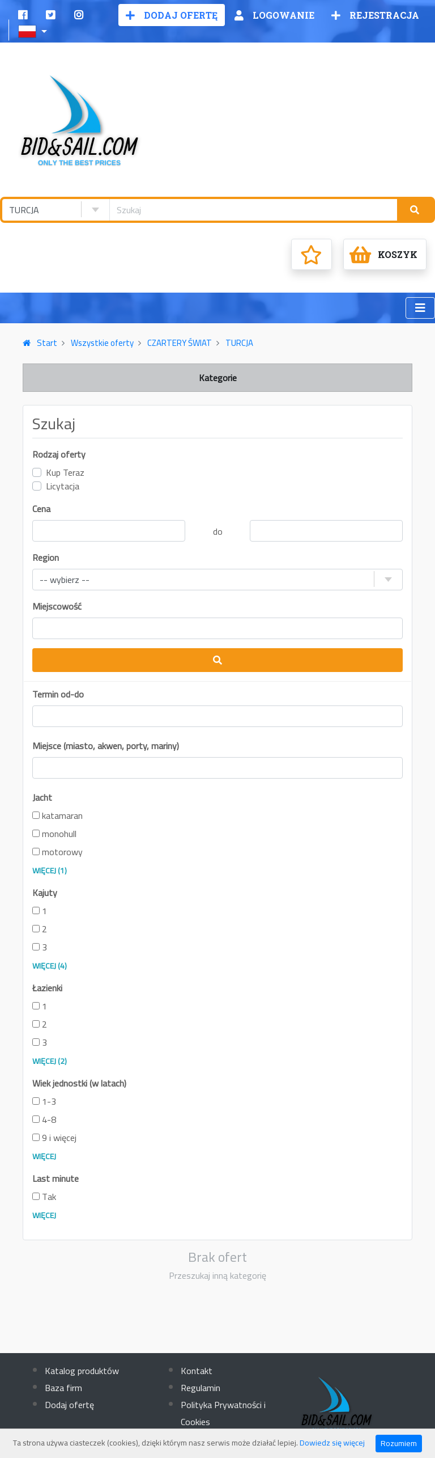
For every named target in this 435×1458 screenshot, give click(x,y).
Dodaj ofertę (172, 15)
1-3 (44, 1101)
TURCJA (239, 343)
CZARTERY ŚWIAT (179, 343)
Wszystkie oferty (102, 343)
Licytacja (62, 486)
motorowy (57, 852)
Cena (41, 508)
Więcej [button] (44, 1156)
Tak (44, 1196)
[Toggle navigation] (420, 308)
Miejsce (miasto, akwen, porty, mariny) (105, 746)
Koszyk (383, 254)
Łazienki (47, 988)
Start (40, 343)
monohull (54, 833)
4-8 (44, 1119)
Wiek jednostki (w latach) (79, 1083)
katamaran (57, 815)
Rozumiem (399, 1443)
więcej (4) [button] (49, 965)
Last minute (55, 1178)
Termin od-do (58, 694)
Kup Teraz (65, 472)
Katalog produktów (82, 1370)
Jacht (42, 797)
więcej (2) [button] (49, 1061)
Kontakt (196, 1370)
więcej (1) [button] (49, 870)
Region (45, 557)
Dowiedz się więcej (332, 1442)
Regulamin (200, 1387)
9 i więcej (54, 1137)
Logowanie (274, 15)
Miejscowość (57, 606)
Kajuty (44, 892)
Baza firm (63, 1387)
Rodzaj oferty (59, 454)
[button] (33, 30)
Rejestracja (375, 15)
